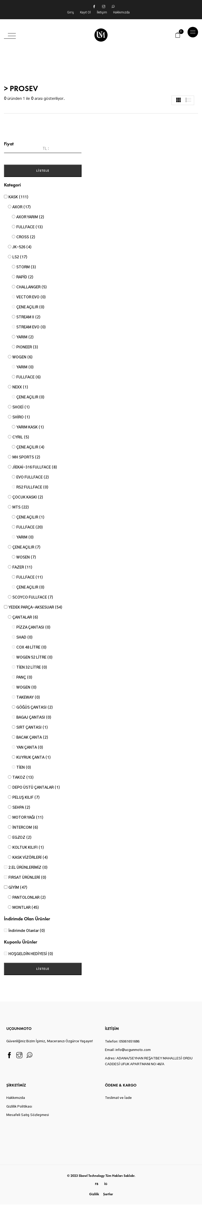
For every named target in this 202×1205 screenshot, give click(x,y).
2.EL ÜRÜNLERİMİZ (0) (28, 868)
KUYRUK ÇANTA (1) (33, 757)
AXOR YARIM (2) (30, 217)
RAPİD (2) (24, 277)
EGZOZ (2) (22, 837)
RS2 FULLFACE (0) (32, 487)
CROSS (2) (25, 237)
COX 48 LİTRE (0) (31, 647)
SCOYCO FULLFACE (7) (32, 597)
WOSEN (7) (26, 557)
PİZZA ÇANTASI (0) (33, 627)
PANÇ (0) (24, 677)
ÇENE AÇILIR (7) (26, 547)
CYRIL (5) (20, 437)
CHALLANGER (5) (31, 287)
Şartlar (108, 1194)
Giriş (71, 12)
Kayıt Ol (86, 12)
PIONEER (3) (27, 347)
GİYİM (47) (17, 888)
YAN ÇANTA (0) (29, 747)
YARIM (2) (25, 337)
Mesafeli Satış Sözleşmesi (27, 1115)
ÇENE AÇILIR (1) (30, 517)
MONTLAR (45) (25, 908)
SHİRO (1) (21, 417)
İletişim (102, 12)
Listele (42, 171)
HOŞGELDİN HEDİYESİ (30, 954)
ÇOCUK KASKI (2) (27, 497)
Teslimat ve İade (118, 1098)
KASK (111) (18, 197)
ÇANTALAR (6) (25, 617)
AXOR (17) (21, 207)
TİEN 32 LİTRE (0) (31, 667)
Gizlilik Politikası (19, 1106)
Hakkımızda (121, 12)
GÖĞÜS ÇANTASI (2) (34, 707)
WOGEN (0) (26, 687)
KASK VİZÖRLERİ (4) (30, 858)
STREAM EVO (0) (31, 327)
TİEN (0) (23, 767)
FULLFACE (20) (29, 527)
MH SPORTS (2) (26, 457)
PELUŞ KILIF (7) (26, 797)
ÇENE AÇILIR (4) (30, 447)
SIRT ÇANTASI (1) (32, 727)
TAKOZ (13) (23, 777)
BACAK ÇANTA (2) (32, 737)
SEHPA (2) (21, 807)
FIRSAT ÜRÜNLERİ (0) (27, 878)
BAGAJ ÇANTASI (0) (33, 717)
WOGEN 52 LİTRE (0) (34, 657)
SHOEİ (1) (21, 407)
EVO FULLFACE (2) (32, 477)
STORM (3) (26, 267)
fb (96, 1184)
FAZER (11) (22, 567)
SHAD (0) (24, 637)
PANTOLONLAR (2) (29, 898)
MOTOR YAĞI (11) (27, 817)
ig (105, 1184)
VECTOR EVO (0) (31, 297)
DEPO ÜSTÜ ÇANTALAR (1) (36, 787)
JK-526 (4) (22, 247)
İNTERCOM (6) (25, 827)
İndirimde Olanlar (26, 931)
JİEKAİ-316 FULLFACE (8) (34, 467)
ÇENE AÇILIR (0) (30, 307)
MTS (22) (20, 507)
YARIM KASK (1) (30, 427)
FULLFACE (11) (29, 577)
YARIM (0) (25, 367)
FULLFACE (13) (29, 227)
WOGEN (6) (22, 357)
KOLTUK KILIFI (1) (28, 848)
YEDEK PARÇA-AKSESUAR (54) (35, 607)
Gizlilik (94, 1194)
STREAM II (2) (28, 317)
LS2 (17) (19, 257)
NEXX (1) (20, 387)
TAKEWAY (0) (28, 697)
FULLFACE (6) (28, 377)
